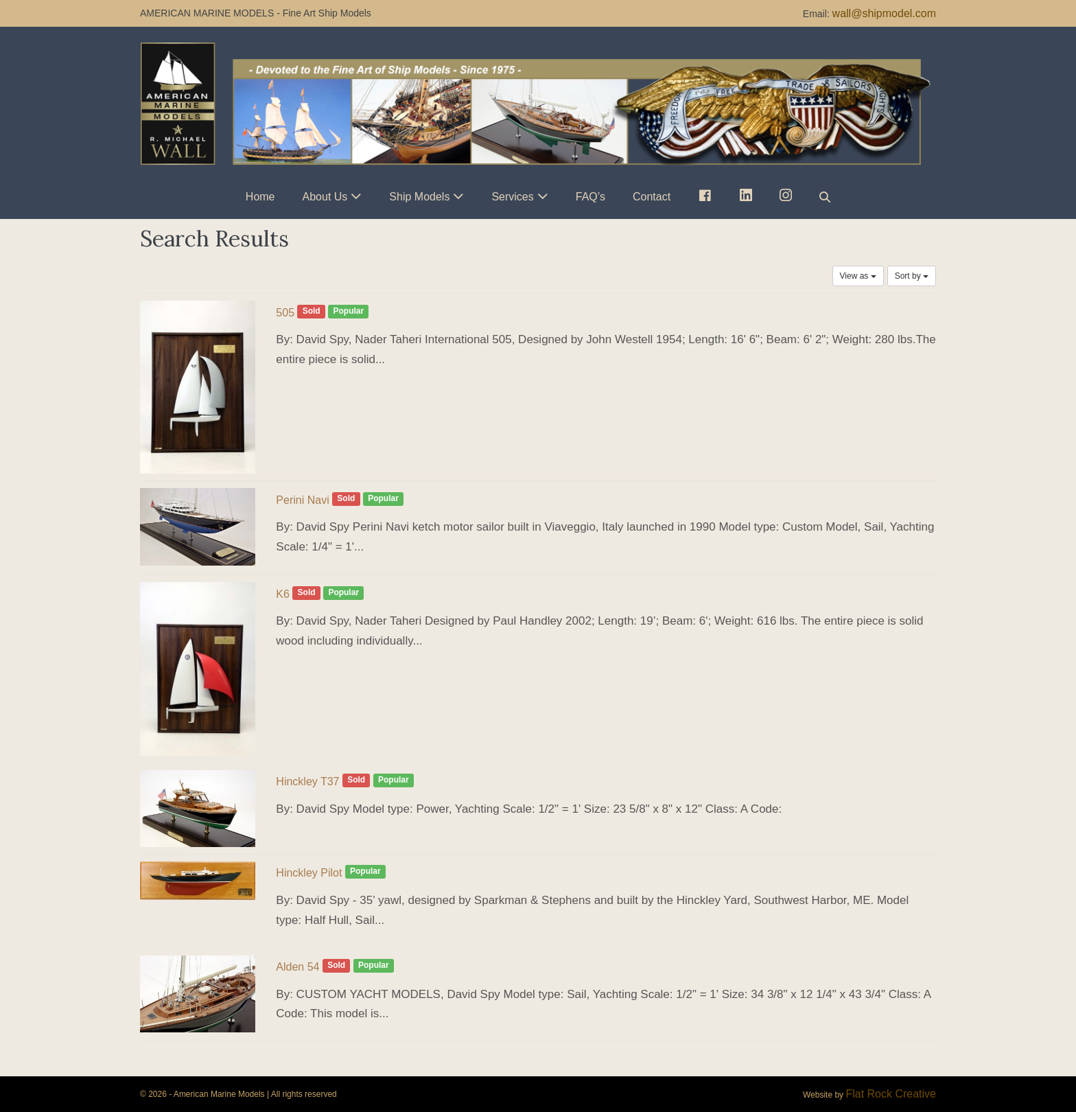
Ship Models (419, 196)
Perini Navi (302, 500)
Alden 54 (297, 967)
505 (285, 312)
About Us (325, 196)
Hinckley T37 (307, 781)
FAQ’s (590, 196)
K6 (283, 594)
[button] (825, 197)
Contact (651, 196)
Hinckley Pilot (309, 873)
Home (260, 196)
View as (858, 276)
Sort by (911, 276)
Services (512, 196)
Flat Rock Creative (890, 1094)
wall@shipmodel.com (884, 13)
